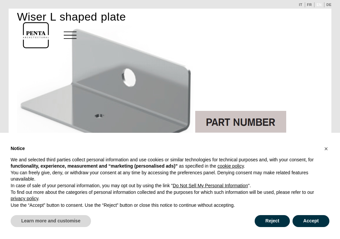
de (329, 5)
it (300, 5)
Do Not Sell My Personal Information (210, 185)
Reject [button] (272, 220)
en (319, 5)
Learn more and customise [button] (50, 220)
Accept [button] (311, 220)
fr (309, 5)
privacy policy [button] (24, 198)
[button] (326, 148)
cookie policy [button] (230, 166)
